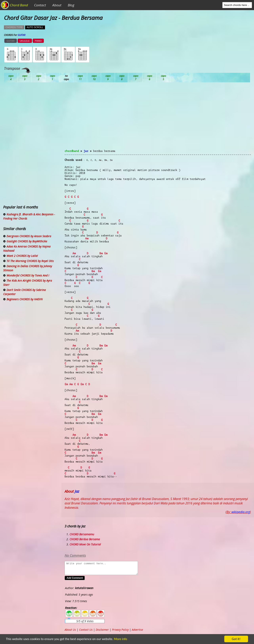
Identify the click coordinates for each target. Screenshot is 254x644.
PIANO (38, 41)
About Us (70, 630)
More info (120, 639)
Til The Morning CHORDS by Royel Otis (30, 261)
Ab (11, 77)
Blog (71, 5)
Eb (108, 77)
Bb (39, 77)
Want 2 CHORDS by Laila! (22, 256)
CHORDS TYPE (14, 27)
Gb (150, 77)
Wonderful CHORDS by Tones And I (28, 275)
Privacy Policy (120, 630)
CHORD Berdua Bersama (85, 539)
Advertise (137, 630)
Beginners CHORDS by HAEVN (25, 299)
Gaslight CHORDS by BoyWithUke (27, 241)
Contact (40, 5)
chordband (72, 151)
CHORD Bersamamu (82, 534)
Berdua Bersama (104, 151)
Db (80, 77)
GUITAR (11, 41)
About (56, 5)
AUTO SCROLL (35, 27)
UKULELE (25, 41)
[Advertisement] (158, 118)
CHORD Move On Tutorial (85, 544)
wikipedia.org (240, 512)
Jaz (86, 151)
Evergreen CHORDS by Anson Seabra (29, 236)
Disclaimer (102, 630)
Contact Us (86, 630)
